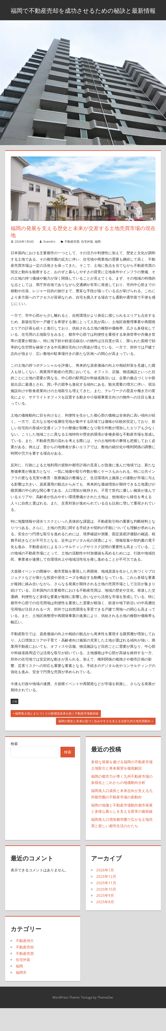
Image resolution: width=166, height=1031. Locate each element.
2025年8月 (105, 912)
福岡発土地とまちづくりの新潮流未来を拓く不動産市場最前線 (57, 724)
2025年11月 (106, 893)
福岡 (98, 252)
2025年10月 (106, 899)
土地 (14, 712)
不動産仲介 (25, 951)
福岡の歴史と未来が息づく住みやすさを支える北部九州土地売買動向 (104, 732)
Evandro (49, 252)
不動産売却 (25, 957)
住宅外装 (87, 252)
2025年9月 (105, 906)
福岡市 (21, 983)
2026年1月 (105, 880)
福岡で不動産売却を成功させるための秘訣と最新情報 (83, 15)
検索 (14, 754)
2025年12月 (106, 887)
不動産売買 (71, 252)
